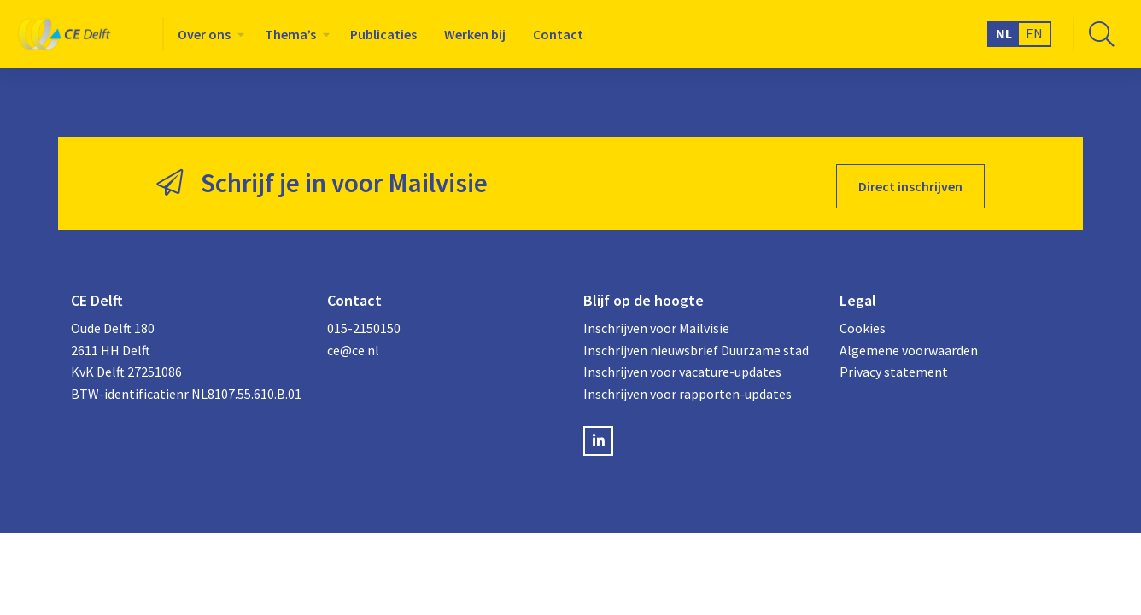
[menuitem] (207, 34)
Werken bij (475, 34)
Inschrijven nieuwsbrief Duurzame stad (696, 344)
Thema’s (290, 34)
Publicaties (383, 34)
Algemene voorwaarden (909, 344)
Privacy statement (894, 365)
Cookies (863, 322)
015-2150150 (364, 322)
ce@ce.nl (353, 344)
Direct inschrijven (910, 180)
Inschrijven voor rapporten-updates (687, 387)
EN (1034, 33)
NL (1004, 33)
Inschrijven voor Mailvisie (656, 322)
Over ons (204, 34)
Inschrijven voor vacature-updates (682, 365)
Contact (558, 34)
